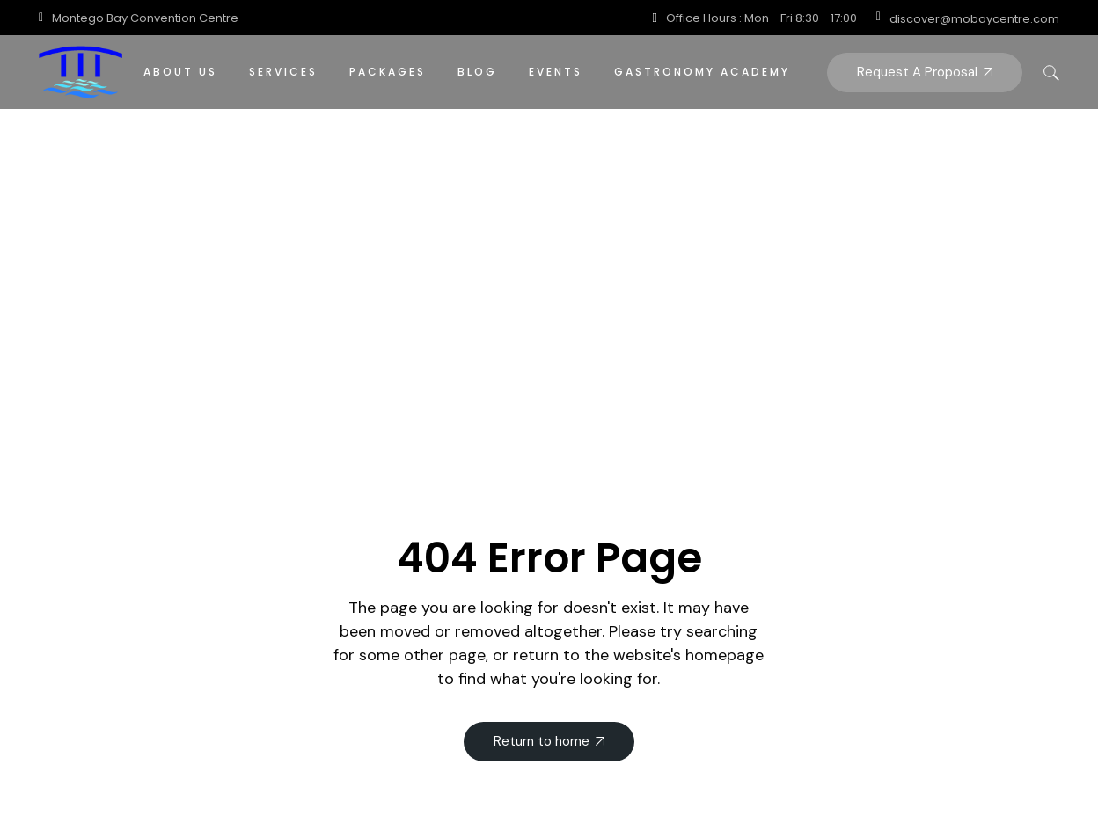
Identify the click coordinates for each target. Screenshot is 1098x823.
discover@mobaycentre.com (974, 19)
